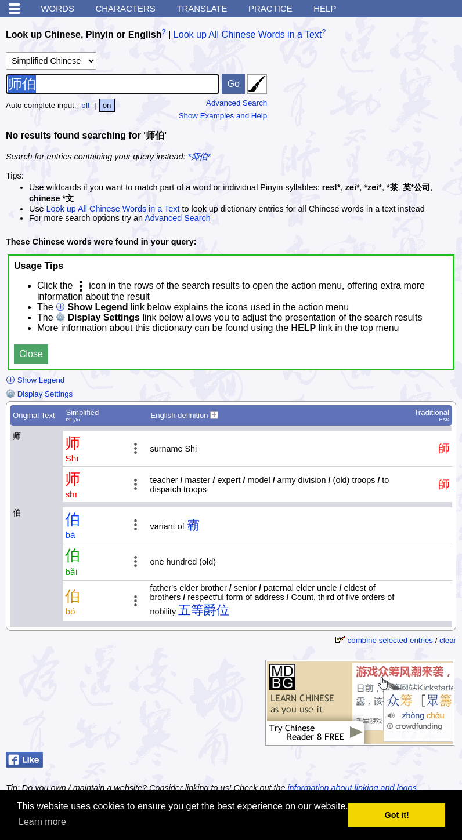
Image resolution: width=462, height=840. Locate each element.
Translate (201, 8)
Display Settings (39, 394)
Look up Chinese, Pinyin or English (83, 34)
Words (57, 8)
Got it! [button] (397, 815)
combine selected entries (390, 640)
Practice (270, 8)
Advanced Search (236, 103)
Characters (125, 8)
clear (447, 640)
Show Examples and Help (223, 115)
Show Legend (35, 380)
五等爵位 (203, 610)
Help (324, 8)
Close (31, 354)
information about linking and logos (351, 787)
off (85, 105)
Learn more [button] (42, 822)
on (107, 105)
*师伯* (199, 156)
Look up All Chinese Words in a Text (248, 34)
